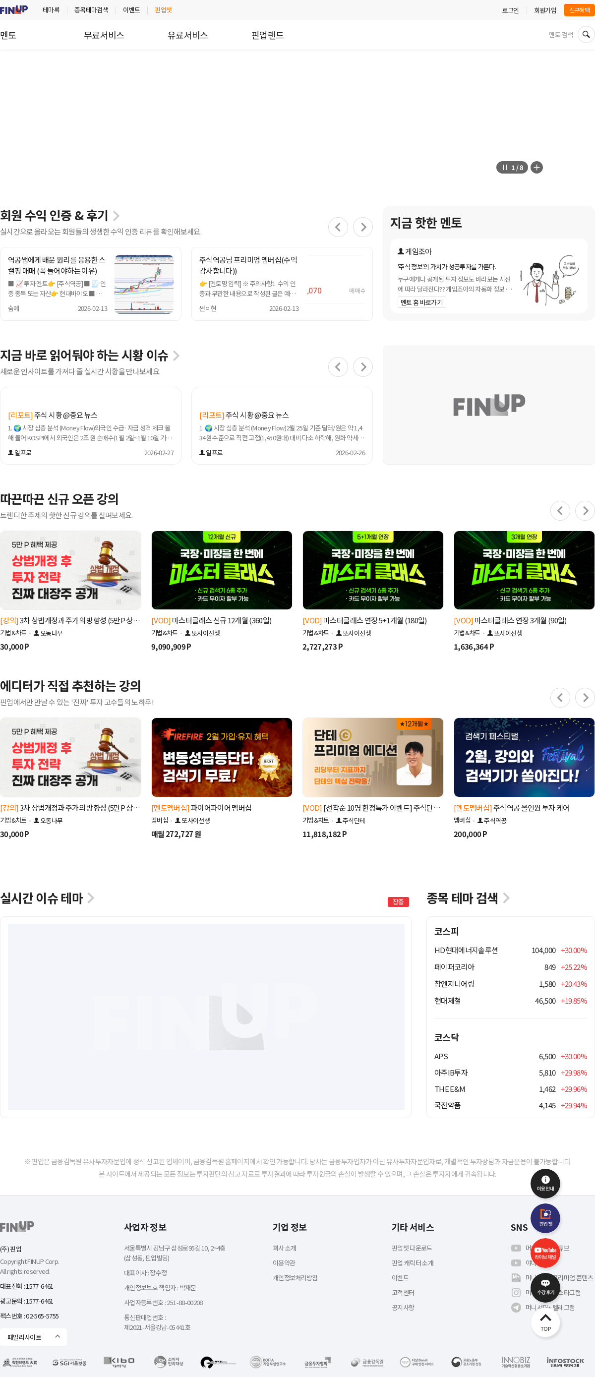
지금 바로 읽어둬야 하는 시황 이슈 (90, 354)
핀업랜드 (267, 34)
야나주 (526, 1263)
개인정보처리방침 (295, 1277)
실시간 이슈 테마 (48, 897)
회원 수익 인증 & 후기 (60, 215)
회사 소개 (285, 1248)
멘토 (8, 34)
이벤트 (131, 9)
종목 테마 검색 (469, 897)
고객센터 (403, 1292)
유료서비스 (188, 34)
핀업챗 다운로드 (412, 1248)
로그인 (510, 10)
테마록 (51, 9)
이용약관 (284, 1262)
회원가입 (545, 10)
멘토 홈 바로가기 (421, 302)
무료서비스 (104, 34)
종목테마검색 (91, 9)
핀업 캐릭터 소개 (412, 1262)
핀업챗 (163, 9)
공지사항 (403, 1307)
